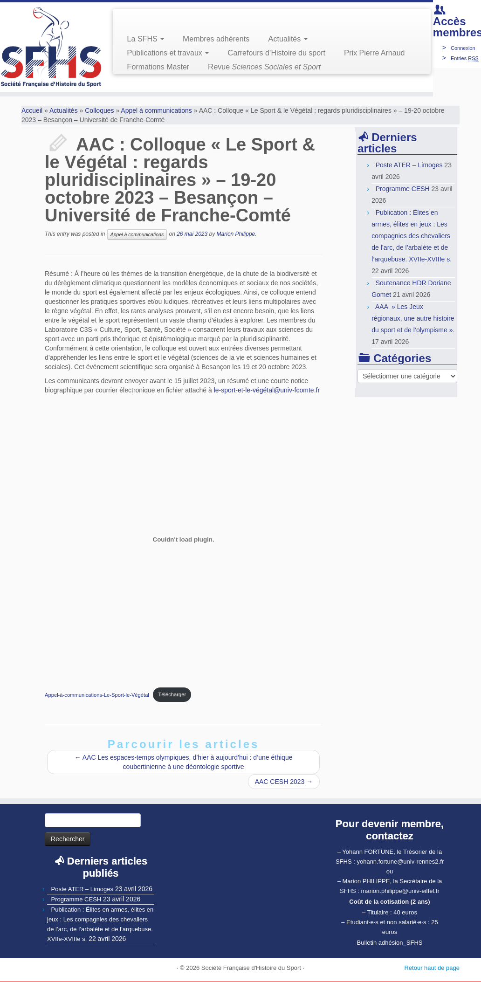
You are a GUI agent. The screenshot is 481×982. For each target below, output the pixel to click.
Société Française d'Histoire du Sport (251, 967)
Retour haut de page (432, 967)
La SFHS (145, 38)
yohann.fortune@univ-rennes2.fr (400, 861)
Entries (465, 58)
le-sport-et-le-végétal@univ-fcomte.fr (267, 390)
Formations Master (158, 66)
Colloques (99, 110)
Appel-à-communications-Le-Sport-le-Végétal (97, 694)
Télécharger (172, 694)
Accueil (31, 110)
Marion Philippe (236, 234)
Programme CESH (403, 188)
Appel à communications (156, 110)
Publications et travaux (168, 52)
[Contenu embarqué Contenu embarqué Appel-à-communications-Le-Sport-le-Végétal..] (183, 539)
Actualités (287, 38)
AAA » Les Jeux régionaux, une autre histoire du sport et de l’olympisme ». (412, 318)
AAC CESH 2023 (284, 781)
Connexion (463, 48)
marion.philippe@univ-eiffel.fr (400, 890)
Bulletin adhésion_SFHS (390, 942)
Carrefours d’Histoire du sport (276, 52)
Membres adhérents (216, 38)
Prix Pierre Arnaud (374, 52)
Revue (264, 66)
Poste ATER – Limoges (409, 165)
